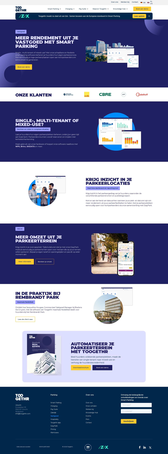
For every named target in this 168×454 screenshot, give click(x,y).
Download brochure (81, 368)
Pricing (53, 429)
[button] (54, 9)
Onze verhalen (91, 406)
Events (88, 416)
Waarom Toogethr (100, 9)
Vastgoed (54, 416)
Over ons (114, 2)
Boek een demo (142, 9)
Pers (87, 419)
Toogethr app (56, 423)
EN (151, 4)
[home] (20, 8)
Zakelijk (53, 413)
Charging (68, 9)
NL (151, 1)
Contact (135, 2)
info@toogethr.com (22, 414)
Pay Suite (82, 9)
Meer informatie (24, 262)
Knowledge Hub (119, 9)
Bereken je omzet (45, 262)
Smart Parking (53, 9)
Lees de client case (25, 319)
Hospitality (54, 419)
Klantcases (55, 433)
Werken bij (125, 2)
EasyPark (54, 426)
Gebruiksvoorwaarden (23, 446)
